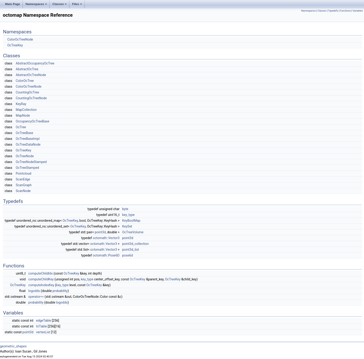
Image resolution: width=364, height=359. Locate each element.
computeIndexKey (41, 285)
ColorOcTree (25, 81)
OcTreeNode (25, 156)
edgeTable (43, 320)
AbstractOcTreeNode (31, 75)
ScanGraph (24, 185)
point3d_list (130, 249)
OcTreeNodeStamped (31, 162)
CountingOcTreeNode (31, 98)
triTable (41, 326)
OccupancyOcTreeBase (32, 121)
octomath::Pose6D (106, 255)
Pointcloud (23, 173)
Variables (358, 10)
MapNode (23, 115)
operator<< (36, 296)
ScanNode (23, 191)
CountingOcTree (27, 92)
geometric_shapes (13, 346)
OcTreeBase (24, 133)
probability (60, 291)
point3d (100, 232)
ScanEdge (23, 179)
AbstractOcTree (27, 69)
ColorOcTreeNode (20, 39)
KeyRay (21, 104)
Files (77, 4)
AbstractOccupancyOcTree (35, 63)
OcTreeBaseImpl (28, 139)
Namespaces (36, 4)
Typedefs (333, 10)
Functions (345, 10)
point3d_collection (135, 244)
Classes (59, 4)
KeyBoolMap (131, 220)
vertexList (43, 332)
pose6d (127, 255)
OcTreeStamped (27, 168)
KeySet (127, 226)
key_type (128, 215)
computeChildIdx (40, 273)
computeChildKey (41, 279)
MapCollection (26, 110)
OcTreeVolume (132, 232)
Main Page (12, 4)
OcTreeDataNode (28, 144)
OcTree (21, 127)
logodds (34, 291)
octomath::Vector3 (106, 238)
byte (125, 209)
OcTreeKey (15, 45)
